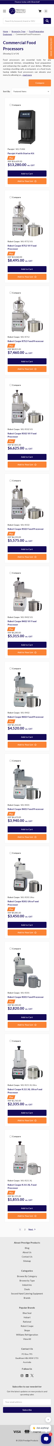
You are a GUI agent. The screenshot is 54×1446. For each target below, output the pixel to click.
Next (32, 1229)
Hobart (27, 1317)
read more (27, 75)
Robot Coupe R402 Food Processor (26, 717)
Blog (27, 1248)
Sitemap (27, 1261)
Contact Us (27, 1256)
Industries (27, 1285)
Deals (27, 1289)
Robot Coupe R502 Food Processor (26, 529)
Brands (27, 1298)
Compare (39, 83)
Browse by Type (27, 1280)
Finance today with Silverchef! (27, 2)
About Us (27, 1252)
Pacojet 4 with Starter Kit (21, 153)
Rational (27, 1321)
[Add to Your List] (27, 181)
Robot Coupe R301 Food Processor (26, 997)
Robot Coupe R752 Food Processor (26, 341)
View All (27, 1339)
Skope (27, 1330)
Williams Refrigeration (27, 1334)
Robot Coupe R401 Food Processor (26, 809)
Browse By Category (27, 1276)
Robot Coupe (27, 1326)
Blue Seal (27, 1313)
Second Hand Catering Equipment (27, 1293)
